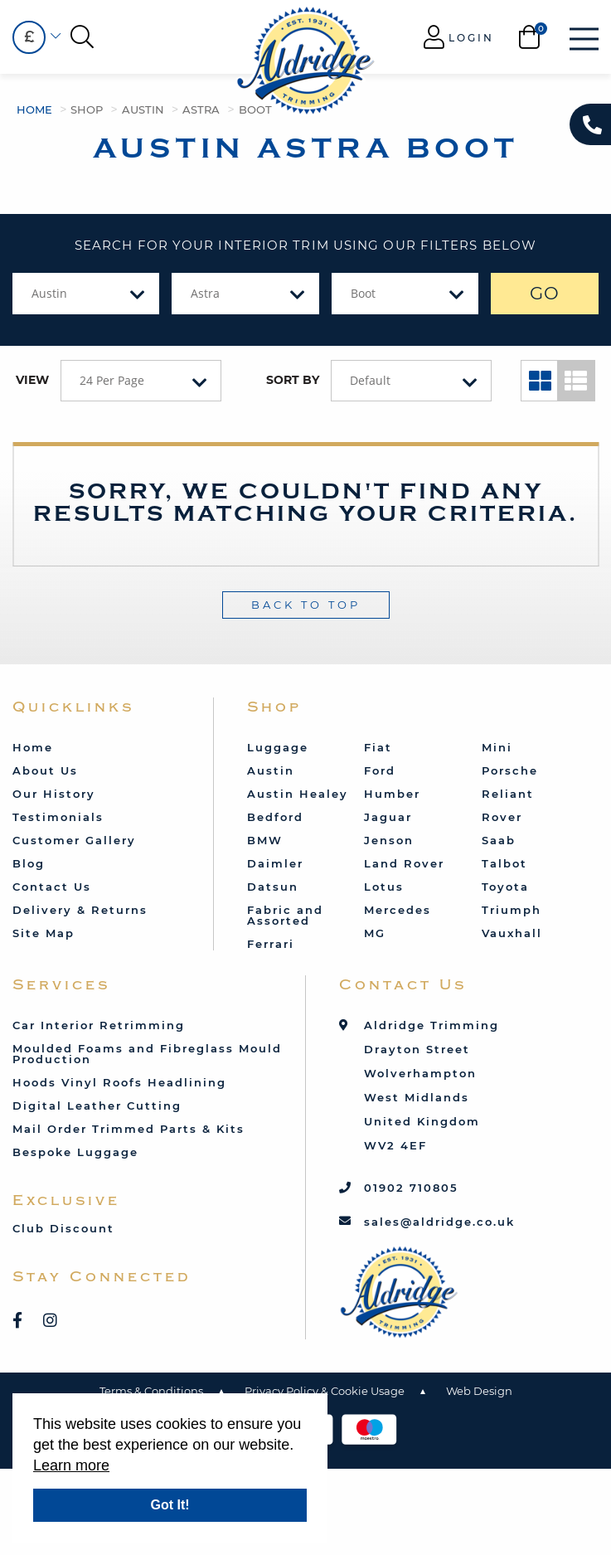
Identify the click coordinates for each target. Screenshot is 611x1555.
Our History (53, 793)
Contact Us (51, 886)
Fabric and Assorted (285, 915)
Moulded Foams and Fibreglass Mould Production (147, 1054)
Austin (143, 109)
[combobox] (29, 37)
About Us (45, 770)
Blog (28, 863)
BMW (265, 840)
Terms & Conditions (151, 1390)
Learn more (71, 1465)
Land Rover (404, 863)
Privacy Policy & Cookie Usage (325, 1390)
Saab (499, 840)
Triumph (511, 909)
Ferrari (270, 943)
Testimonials (58, 817)
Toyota (505, 886)
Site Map (43, 933)
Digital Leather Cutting (97, 1105)
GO (545, 293)
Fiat (378, 747)
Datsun (272, 886)
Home (34, 109)
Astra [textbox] (205, 293)
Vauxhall (512, 933)
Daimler (275, 863)
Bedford (275, 817)
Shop (86, 109)
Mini (497, 747)
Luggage (277, 747)
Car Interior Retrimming (98, 1025)
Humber (392, 793)
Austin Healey (297, 793)
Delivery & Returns (80, 909)
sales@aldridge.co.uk (439, 1221)
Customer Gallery (74, 840)
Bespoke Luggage (75, 1152)
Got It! (169, 1505)
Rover (502, 817)
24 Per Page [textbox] (112, 380)
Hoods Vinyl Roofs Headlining (119, 1082)
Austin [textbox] (49, 293)
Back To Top (306, 604)
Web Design (479, 1390)
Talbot (504, 863)
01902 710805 (411, 1187)
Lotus (384, 886)
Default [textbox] (370, 380)
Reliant (508, 793)
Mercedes (397, 909)
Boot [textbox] (363, 293)
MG (375, 933)
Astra (201, 109)
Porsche (510, 770)
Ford (379, 770)
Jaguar (388, 817)
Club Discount (63, 1228)
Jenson (389, 840)
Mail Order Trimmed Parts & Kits (128, 1128)
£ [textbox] (29, 36)
